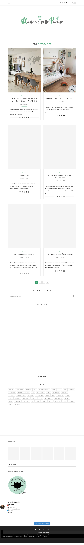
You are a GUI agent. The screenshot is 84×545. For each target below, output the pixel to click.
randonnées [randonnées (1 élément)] (68, 399)
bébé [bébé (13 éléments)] (68, 390)
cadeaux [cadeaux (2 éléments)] (11, 393)
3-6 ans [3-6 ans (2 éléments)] (11, 390)
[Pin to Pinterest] (26, 117)
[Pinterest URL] (13, 455)
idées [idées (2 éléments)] (63, 396)
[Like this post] (20, 117)
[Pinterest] (64, 3)
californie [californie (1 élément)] (20, 393)
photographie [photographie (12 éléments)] (58, 399)
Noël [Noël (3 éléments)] (49, 399)
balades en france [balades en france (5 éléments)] (46, 390)
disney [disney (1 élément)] (36, 393)
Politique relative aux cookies (40, 536)
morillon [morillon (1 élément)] (42, 399)
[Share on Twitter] (24, 117)
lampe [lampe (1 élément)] (11, 399)
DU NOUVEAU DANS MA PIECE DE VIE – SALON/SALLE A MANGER (24, 100)
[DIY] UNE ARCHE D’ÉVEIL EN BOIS (59, 255)
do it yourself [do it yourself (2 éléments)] (50, 393)
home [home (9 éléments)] (57, 396)
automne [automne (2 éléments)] (28, 390)
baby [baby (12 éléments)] (36, 390)
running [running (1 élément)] (25, 402)
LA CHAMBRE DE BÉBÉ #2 (24, 255)
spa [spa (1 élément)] (41, 402)
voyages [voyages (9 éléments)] (19, 406)
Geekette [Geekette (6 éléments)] (20, 396)
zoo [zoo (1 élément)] (25, 406)
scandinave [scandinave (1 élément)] (34, 402)
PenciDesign (57, 538)
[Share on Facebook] (22, 117)
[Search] (70, 3)
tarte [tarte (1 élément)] (59, 402)
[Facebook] (60, 3)
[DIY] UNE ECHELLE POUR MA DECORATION (59, 176)
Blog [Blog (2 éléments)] (62, 390)
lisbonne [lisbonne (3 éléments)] (25, 399)
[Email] (66, 3)
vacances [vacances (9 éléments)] (67, 402)
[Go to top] (42, 542)
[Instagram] (62, 3)
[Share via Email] (28, 117)
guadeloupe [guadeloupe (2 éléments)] (49, 396)
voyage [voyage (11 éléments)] (11, 406)
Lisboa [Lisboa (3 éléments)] (17, 399)
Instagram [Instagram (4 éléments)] (71, 396)
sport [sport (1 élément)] (47, 402)
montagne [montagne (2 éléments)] (34, 399)
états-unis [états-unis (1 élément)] (33, 406)
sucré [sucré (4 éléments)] (53, 402)
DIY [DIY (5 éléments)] (42, 393)
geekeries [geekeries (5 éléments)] (11, 396)
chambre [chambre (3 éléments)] (28, 393)
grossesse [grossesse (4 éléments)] (40, 396)
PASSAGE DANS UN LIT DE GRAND (59, 99)
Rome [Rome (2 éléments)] (18, 402)
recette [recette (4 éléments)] (11, 402)
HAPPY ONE (24, 175)
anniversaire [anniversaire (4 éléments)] (19, 390)
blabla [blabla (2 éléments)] (56, 390)
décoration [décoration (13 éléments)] (66, 393)
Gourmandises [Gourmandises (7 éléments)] (30, 396)
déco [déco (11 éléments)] (58, 393)
